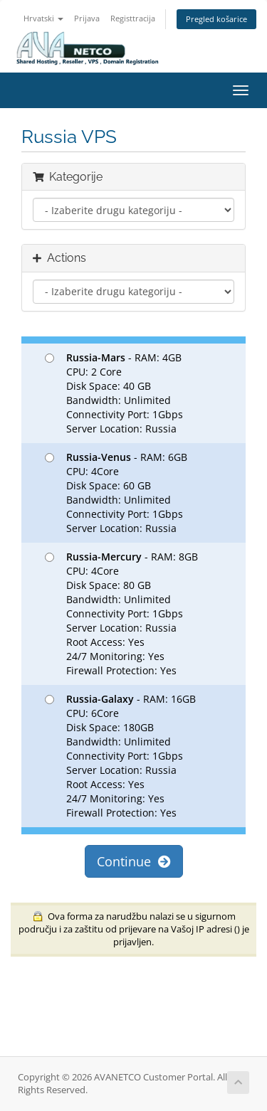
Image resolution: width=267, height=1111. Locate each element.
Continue (134, 861)
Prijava (87, 18)
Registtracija (132, 18)
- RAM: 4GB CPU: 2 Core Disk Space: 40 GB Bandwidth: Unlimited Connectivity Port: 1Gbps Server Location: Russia (114, 393)
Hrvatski (43, 18)
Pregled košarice (216, 19)
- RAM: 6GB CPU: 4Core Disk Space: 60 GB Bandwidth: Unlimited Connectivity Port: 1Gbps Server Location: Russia (116, 492)
